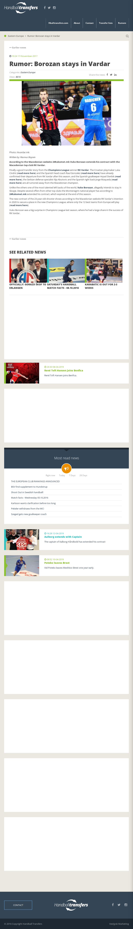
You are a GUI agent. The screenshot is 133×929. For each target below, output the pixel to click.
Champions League (58, 170)
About (77, 23)
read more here (26, 173)
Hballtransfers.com (58, 23)
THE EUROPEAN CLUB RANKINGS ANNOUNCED (35, 481)
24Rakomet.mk (17, 194)
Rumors (122, 23)
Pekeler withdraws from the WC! (27, 508)
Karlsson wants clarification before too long (33, 503)
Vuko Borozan (85, 187)
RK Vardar (83, 170)
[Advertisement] (66, 322)
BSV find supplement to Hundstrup (29, 486)
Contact (90, 23)
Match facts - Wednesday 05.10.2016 (29, 497)
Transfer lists (106, 23)
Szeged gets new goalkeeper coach (29, 514)
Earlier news (17, 47)
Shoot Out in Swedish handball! (27, 492)
